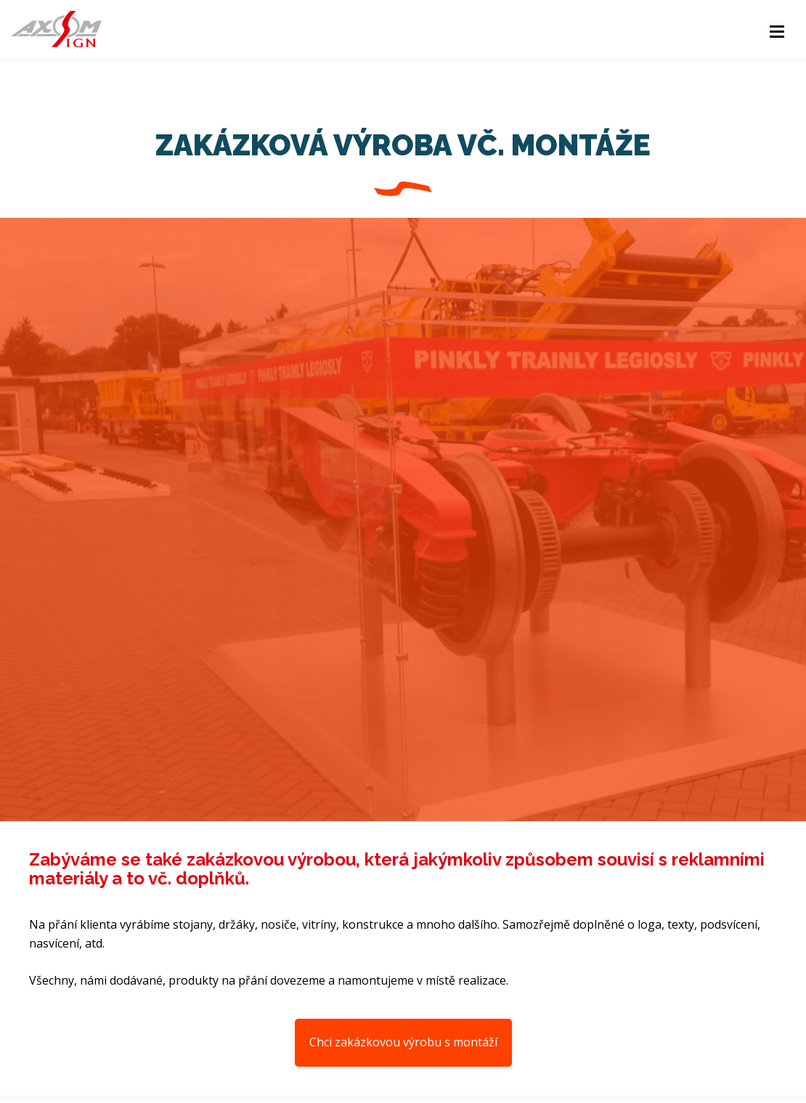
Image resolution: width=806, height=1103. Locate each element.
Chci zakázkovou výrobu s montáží (403, 1042)
